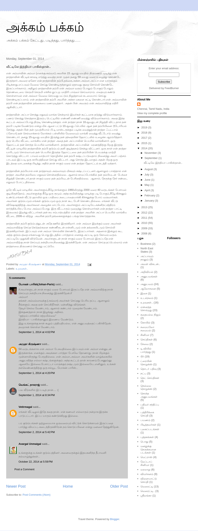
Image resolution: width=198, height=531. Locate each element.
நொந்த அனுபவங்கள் (148, 395)
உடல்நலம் (146, 298)
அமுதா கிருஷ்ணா (30, 344)
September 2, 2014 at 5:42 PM (37, 432)
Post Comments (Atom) (37, 494)
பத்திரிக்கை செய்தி (147, 414)
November (151, 152)
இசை (143, 293)
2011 (144, 217)
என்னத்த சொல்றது (146, 308)
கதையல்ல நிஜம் (150, 314)
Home (68, 486)
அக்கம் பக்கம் (45, 27)
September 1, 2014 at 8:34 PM (37, 395)
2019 (144, 127)
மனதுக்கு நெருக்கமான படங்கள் (148, 449)
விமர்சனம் (146, 474)
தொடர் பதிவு (148, 368)
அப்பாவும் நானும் (146, 258)
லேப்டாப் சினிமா (146, 463)
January (150, 200)
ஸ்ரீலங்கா (146, 495)
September (151, 158)
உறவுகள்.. (22, 268)
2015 (144, 143)
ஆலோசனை (148, 288)
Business (145, 243)
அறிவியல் (146, 271)
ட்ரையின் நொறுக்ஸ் (146, 362)
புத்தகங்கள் (147, 437)
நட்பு (143, 373)
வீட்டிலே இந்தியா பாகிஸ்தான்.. (163, 162)
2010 (144, 222)
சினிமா (144, 334)
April (148, 190)
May (147, 184)
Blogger (114, 519)
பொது (144, 441)
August (149, 169)
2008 (144, 233)
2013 (144, 207)
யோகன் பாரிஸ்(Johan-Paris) (37, 284)
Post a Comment (24, 469)
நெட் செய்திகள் (149, 377)
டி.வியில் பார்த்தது (145, 350)
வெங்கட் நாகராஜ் (29, 384)
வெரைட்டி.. (147, 491)
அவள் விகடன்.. (150, 264)
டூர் (142, 356)
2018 (144, 132)
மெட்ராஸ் (146, 457)
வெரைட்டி (146, 486)
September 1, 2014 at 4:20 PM (37, 373)
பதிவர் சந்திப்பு (149, 404)
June (148, 179)
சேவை (144, 344)
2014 (144, 148)
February (150, 195)
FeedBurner (172, 88)
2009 (144, 228)
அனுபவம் (146, 284)
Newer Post (16, 486)
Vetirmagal (25, 406)
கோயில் (145, 322)
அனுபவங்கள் (148, 276)
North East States (146, 250)
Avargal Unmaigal (30, 443)
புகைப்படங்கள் (149, 429)
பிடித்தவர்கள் (148, 424)
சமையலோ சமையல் (147, 329)
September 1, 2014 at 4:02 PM (37, 332)
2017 (144, 137)
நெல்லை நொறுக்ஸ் (146, 387)
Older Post (119, 486)
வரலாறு (145, 469)
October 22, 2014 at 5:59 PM (36, 461)
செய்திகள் (146, 339)
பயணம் (145, 420)
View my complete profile (152, 113)
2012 (144, 212)
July (147, 174)
